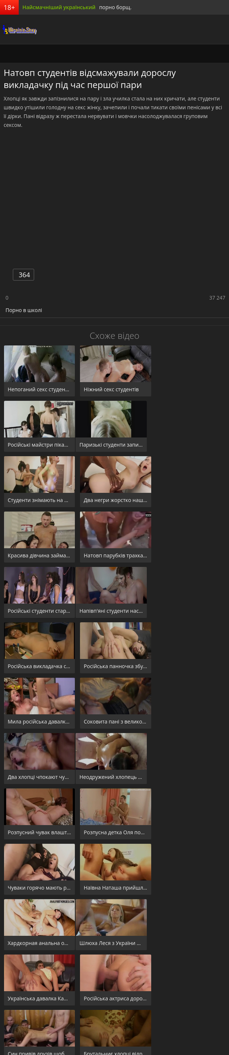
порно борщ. (115, 7)
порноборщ (18, 29)
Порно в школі (24, 310)
